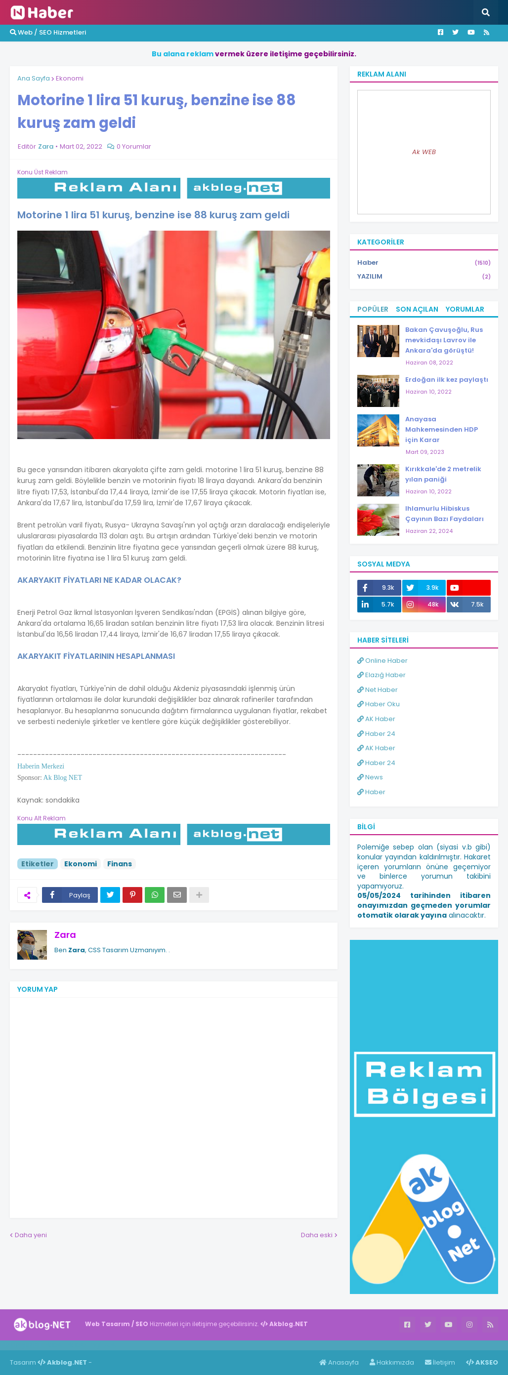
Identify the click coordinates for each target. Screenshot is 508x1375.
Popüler (372, 309)
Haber (424, 263)
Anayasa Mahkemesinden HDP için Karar (441, 429)
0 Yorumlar (134, 146)
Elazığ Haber (381, 675)
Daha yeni (31, 1235)
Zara (65, 935)
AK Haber (376, 719)
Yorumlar (465, 309)
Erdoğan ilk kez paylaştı (446, 379)
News (370, 777)
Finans (119, 864)
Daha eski (317, 1235)
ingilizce (102, 1345)
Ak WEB (424, 152)
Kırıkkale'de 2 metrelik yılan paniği (443, 474)
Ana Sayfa (33, 78)
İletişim (440, 1362)
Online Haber (382, 660)
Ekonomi (70, 78)
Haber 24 (376, 733)
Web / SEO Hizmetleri (48, 32)
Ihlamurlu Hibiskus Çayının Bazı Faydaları (444, 514)
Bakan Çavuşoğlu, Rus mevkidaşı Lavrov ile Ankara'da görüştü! (444, 340)
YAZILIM (424, 277)
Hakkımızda (392, 1362)
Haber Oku (378, 704)
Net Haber (377, 689)
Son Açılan (417, 309)
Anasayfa (339, 1362)
